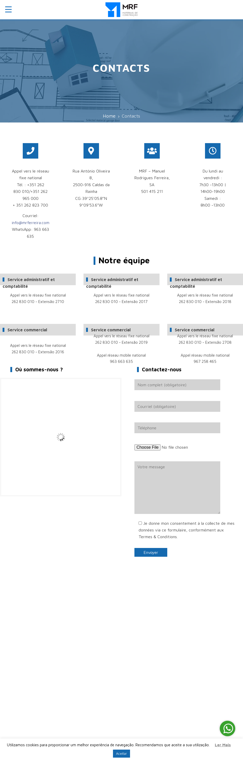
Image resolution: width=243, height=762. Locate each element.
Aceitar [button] (121, 753)
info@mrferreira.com (30, 222)
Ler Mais (223, 745)
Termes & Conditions (158, 536)
